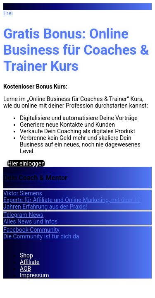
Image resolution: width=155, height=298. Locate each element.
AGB (25, 268)
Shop (26, 255)
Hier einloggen (26, 163)
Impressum (34, 275)
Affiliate (30, 262)
